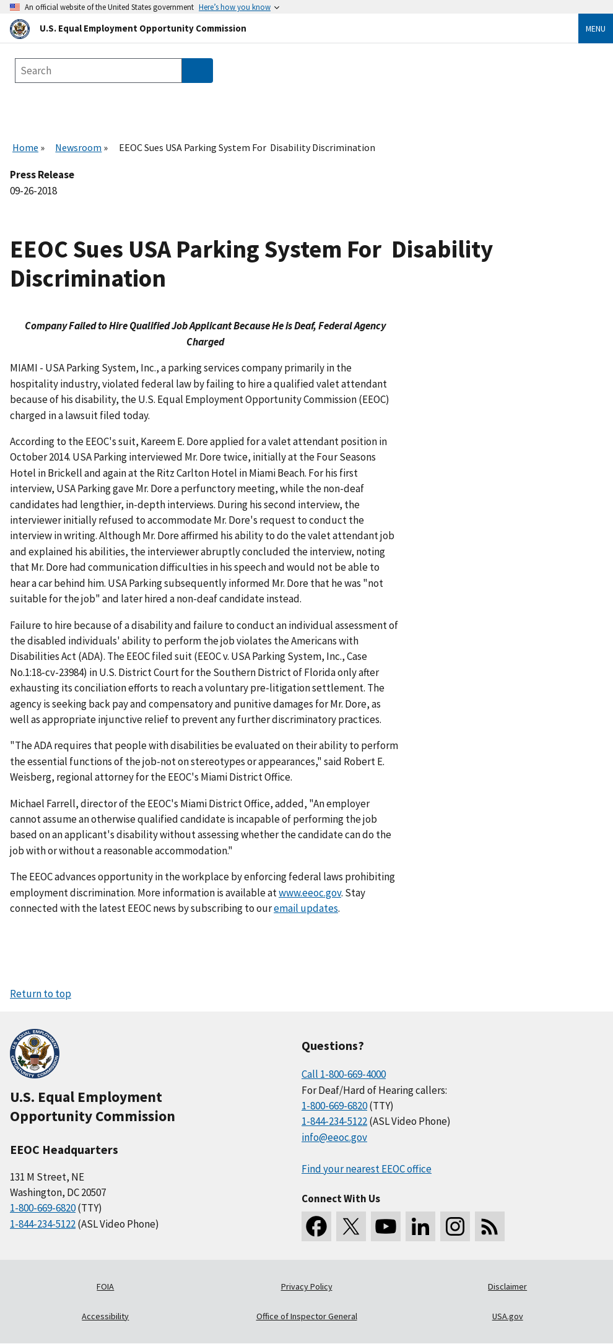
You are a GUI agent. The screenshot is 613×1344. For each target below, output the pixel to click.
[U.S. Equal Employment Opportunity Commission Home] (279, 28)
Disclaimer (507, 1286)
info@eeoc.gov (334, 1137)
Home (25, 147)
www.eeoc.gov (310, 893)
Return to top (40, 993)
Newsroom (78, 147)
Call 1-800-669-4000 (344, 1074)
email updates (306, 908)
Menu (596, 28)
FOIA (105, 1286)
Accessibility (105, 1316)
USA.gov (507, 1316)
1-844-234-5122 (43, 1224)
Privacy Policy (307, 1286)
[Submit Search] (197, 70)
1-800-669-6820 (43, 1208)
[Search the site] (98, 70)
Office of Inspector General (306, 1316)
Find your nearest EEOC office (367, 1169)
